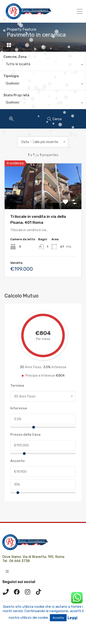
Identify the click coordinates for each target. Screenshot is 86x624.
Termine (17, 386)
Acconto (17, 461)
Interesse (18, 408)
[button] (7, 571)
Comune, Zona (15, 57)
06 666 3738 (19, 561)
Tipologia (11, 76)
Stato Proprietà (16, 95)
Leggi (72, 618)
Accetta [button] (58, 617)
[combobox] (43, 65)
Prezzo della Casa (25, 434)
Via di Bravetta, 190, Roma (44, 557)
